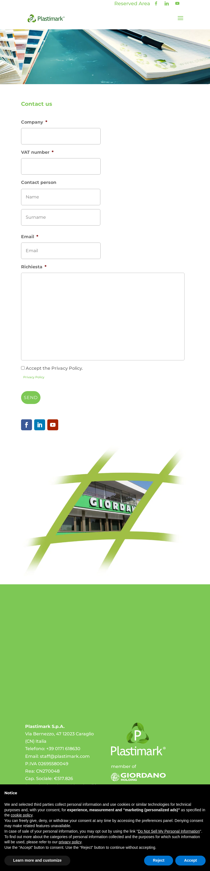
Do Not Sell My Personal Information (169, 831)
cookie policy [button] (21, 815)
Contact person (38, 182)
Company (34, 122)
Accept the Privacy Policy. (54, 368)
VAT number (37, 152)
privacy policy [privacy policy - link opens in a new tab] (70, 842)
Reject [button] (158, 860)
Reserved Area (132, 4)
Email (29, 236)
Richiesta (33, 266)
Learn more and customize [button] (37, 860)
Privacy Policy (33, 377)
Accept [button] (190, 860)
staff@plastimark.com (65, 756)
